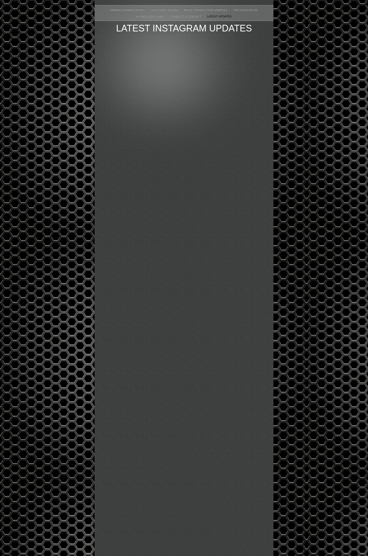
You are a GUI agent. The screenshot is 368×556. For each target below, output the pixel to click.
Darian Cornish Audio (127, 10)
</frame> (184, 300)
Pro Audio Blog (245, 10)
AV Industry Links (150, 16)
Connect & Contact (186, 16)
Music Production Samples (206, 10)
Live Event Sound (165, 10)
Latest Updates (219, 16)
